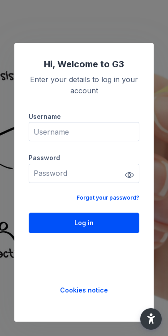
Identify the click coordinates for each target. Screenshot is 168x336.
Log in (84, 223)
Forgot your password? (108, 197)
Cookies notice (84, 290)
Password (44, 157)
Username (45, 116)
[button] (151, 319)
